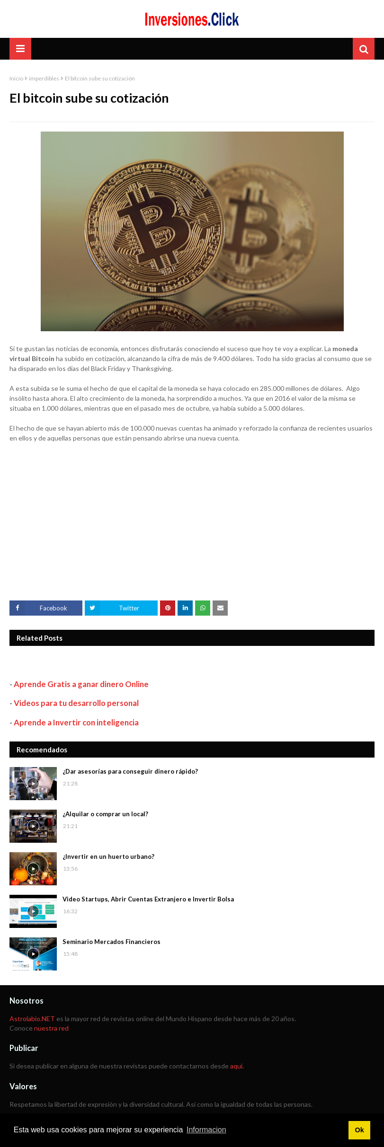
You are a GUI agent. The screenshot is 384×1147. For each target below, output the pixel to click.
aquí (236, 1066)
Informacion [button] (206, 1130)
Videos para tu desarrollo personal (76, 703)
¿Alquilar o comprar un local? (105, 814)
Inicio (16, 78)
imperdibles (44, 78)
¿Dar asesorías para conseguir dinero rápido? (130, 771)
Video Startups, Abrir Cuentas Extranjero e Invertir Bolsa (148, 899)
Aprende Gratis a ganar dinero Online (81, 684)
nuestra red (51, 1028)
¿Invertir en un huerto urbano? (108, 856)
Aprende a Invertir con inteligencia (76, 722)
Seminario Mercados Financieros (112, 941)
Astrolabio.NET (32, 1019)
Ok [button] (359, 1130)
